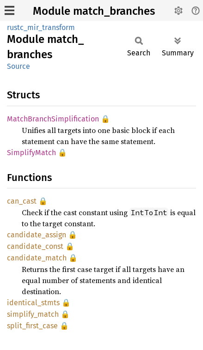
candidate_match (37, 257)
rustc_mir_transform (41, 27)
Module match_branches (94, 11)
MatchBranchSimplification (53, 119)
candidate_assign (36, 234)
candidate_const (35, 246)
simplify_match (33, 314)
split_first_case (32, 325)
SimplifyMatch (31, 152)
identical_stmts (33, 302)
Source (18, 66)
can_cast (22, 201)
